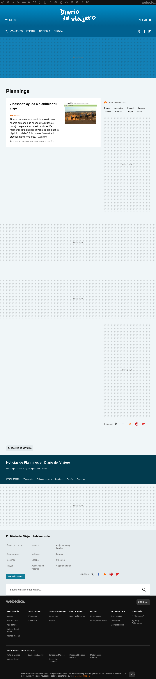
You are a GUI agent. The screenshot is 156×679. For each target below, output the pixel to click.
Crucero (141, 108)
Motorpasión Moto (98, 620)
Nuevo (143, 20)
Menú (12, 20)
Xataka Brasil (13, 659)
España (30, 31)
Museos (35, 545)
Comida (118, 112)
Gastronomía (13, 554)
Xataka (10, 616)
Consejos (16, 31)
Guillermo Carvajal (27, 141)
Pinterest (136, 423)
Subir (141, 602)
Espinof (52, 620)
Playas (107, 108)
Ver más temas (15, 576)
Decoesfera (116, 620)
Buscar (144, 589)
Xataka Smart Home (13, 630)
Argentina (118, 108)
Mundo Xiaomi (13, 636)
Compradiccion (117, 625)
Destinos (59, 479)
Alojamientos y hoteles (63, 547)
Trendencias (116, 616)
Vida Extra (32, 620)
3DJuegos (32, 616)
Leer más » (43, 137)
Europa (58, 31)
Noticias (44, 31)
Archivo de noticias (21, 448)
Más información (82, 676)
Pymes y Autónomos (137, 621)
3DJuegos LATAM (36, 655)
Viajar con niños (63, 566)
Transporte (28, 479)
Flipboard (150, 31)
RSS (130, 423)
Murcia (108, 112)
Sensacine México (57, 655)
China (139, 112)
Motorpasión (95, 616)
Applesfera (11, 625)
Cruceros (81, 479)
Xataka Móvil (12, 620)
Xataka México (13, 655)
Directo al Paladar (77, 616)
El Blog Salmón (138, 616)
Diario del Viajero (78, 15)
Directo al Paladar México (77, 656)
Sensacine (53, 616)
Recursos (15, 115)
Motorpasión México (95, 656)
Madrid (130, 108)
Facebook (144, 31)
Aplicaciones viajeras (38, 567)
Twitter (139, 31)
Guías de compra (44, 479)
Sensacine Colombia (53, 660)
